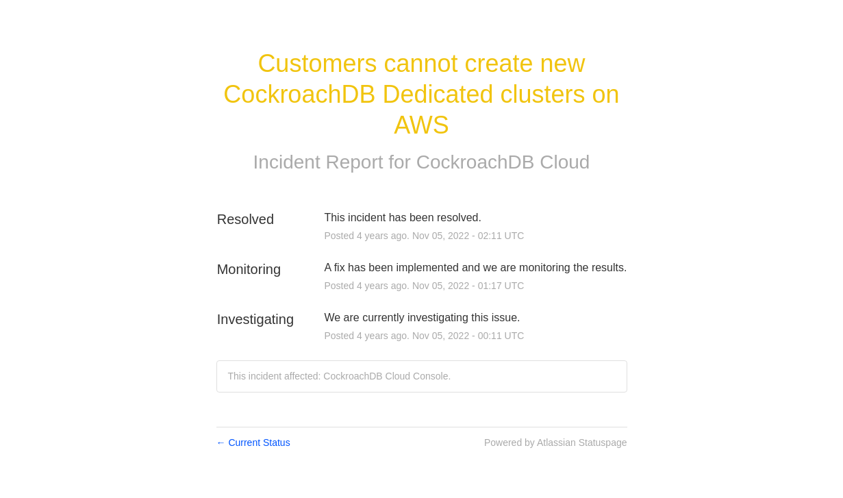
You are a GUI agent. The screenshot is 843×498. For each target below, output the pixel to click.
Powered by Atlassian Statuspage (555, 442)
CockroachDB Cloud (503, 162)
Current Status (253, 442)
